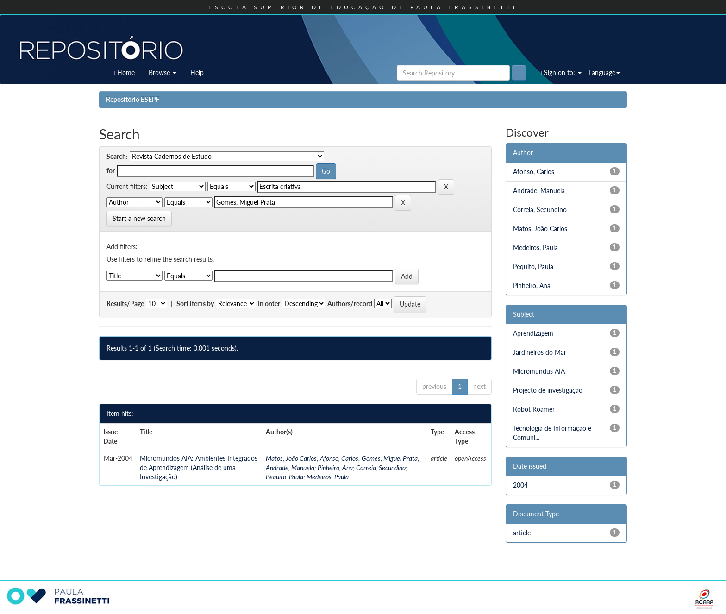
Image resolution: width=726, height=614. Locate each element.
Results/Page (125, 303)
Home (124, 73)
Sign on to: (561, 73)
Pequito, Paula (284, 477)
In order (269, 303)
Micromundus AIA (539, 371)
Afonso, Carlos (339, 458)
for (110, 171)
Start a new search (139, 218)
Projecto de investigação (547, 390)
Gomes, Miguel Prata (390, 458)
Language (604, 72)
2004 (520, 485)
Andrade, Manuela (290, 467)
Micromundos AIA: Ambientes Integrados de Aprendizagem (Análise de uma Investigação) (198, 467)
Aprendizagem (533, 333)
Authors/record (349, 303)
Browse (162, 72)
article (522, 533)
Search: (117, 156)
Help (197, 72)
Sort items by (195, 303)
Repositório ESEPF (133, 99)
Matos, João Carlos (291, 458)
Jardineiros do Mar (539, 352)
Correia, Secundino (381, 467)
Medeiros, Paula (328, 477)
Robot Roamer (534, 409)
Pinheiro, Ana (335, 467)
